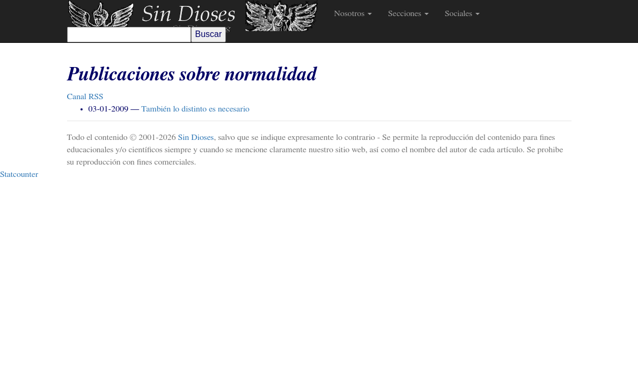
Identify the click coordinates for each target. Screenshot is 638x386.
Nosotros (353, 13)
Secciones (408, 13)
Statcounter (19, 174)
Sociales (462, 13)
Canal (85, 96)
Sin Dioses (196, 137)
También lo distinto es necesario (195, 109)
